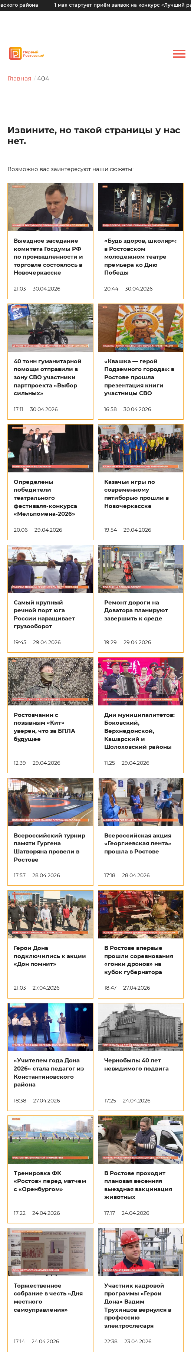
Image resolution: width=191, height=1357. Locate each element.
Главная (19, 79)
